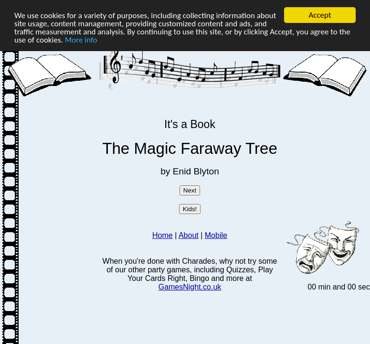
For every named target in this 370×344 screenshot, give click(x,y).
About (189, 235)
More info (81, 39)
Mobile (216, 235)
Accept (319, 15)
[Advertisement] (51, 166)
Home (162, 235)
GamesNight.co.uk (190, 287)
